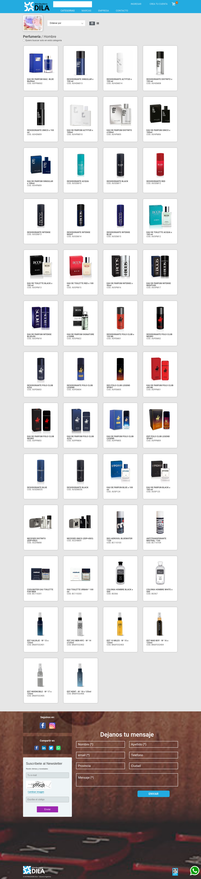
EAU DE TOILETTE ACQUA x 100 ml (159, 233)
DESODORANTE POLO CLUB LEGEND (80, 386)
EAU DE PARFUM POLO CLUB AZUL (80, 437)
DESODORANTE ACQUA (78, 181)
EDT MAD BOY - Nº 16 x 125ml (157, 641)
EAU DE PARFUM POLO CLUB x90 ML (159, 386)
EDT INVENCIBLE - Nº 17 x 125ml (39, 692)
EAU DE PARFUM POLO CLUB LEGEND (120, 437)
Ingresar (136, 4)
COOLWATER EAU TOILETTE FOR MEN (40, 590)
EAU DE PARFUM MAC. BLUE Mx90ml (40, 80)
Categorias (66, 10)
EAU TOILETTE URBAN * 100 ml (80, 590)
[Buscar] (69, 4)
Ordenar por (55, 23)
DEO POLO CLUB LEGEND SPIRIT (118, 386)
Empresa (103, 10)
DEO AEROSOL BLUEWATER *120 (119, 539)
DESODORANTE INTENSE (38, 232)
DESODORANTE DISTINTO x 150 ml (159, 80)
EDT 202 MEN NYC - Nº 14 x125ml (79, 641)
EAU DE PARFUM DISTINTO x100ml (119, 131)
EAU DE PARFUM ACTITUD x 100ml (80, 131)
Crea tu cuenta (159, 4)
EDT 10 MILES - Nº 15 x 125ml (117, 641)
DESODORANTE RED (155, 181)
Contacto (122, 10)
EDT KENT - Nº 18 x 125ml (79, 691)
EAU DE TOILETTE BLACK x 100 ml (39, 284)
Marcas (86, 10)
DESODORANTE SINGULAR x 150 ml (80, 80)
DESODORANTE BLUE (37, 487)
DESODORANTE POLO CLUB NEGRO (159, 335)
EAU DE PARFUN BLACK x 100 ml (158, 488)
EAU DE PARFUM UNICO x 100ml (158, 131)
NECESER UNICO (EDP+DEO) (80, 538)
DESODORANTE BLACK (117, 181)
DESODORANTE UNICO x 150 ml (40, 131)
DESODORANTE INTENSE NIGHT (78, 233)
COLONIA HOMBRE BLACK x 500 (120, 590)
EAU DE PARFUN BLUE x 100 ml (120, 488)
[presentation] (97, 796)
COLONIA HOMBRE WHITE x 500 (159, 590)
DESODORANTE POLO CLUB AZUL (40, 386)
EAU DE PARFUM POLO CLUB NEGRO (40, 437)
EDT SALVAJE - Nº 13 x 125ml (37, 641)
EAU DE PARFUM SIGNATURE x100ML (80, 335)
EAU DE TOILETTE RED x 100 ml (80, 284)
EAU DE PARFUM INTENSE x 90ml (120, 284)
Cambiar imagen (36, 791)
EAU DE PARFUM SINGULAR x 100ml (40, 182)
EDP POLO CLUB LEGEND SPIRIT (158, 437)
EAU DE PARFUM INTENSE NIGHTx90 (158, 284)
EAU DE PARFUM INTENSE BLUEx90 (39, 335)
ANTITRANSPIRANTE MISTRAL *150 (156, 539)
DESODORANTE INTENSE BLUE (118, 233)
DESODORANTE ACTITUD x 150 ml (119, 80)
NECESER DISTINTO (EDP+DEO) (36, 539)
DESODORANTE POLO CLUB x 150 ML (120, 335)
